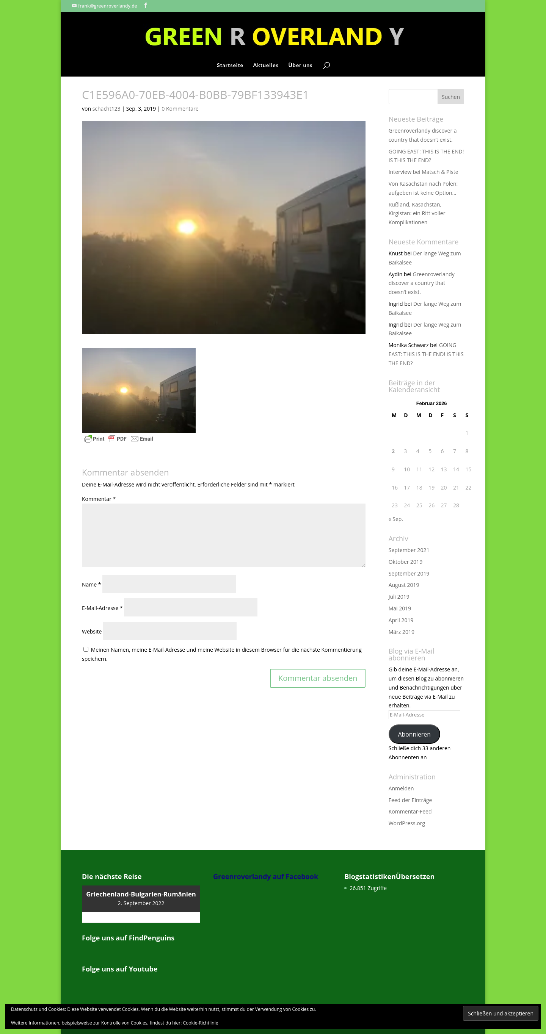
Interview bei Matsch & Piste (423, 171)
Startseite (230, 65)
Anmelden (401, 788)
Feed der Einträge (410, 800)
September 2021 (409, 550)
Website (92, 631)
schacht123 (107, 108)
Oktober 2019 (405, 561)
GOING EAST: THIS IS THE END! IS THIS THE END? (426, 354)
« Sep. (396, 518)
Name (91, 584)
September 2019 (409, 573)
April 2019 (401, 620)
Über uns (300, 65)
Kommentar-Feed (410, 811)
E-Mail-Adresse (102, 608)
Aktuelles (266, 65)
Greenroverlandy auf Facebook (265, 876)
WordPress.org (407, 823)
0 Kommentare (180, 108)
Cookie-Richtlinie (200, 1023)
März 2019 (401, 631)
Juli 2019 (399, 596)
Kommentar (99, 498)
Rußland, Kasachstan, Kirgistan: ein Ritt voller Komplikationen (417, 213)
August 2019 (404, 584)
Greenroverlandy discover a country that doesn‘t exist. (422, 283)
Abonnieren (414, 734)
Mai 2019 (400, 608)
